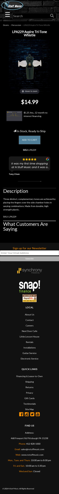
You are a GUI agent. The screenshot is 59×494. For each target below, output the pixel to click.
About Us (29, 314)
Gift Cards (29, 398)
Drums (6, 25)
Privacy (29, 392)
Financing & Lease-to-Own (29, 376)
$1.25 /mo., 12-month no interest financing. (27, 116)
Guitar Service (29, 353)
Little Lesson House (29, 336)
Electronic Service (29, 358)
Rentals (29, 342)
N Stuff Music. (13, 489)
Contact (29, 320)
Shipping (29, 381)
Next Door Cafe (29, 331)
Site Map (29, 409)
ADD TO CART (29, 139)
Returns (29, 387)
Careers (30, 325)
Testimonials (29, 403)
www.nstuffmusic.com (32, 454)
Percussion (16, 25)
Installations (29, 347)
